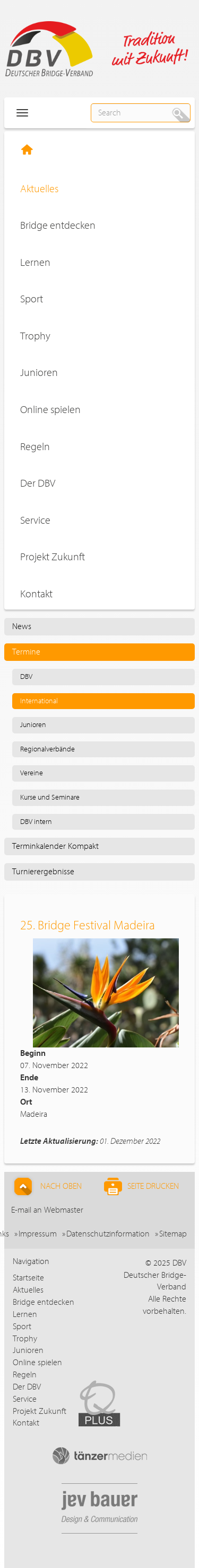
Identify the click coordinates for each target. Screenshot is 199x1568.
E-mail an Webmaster (47, 1210)
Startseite (28, 1278)
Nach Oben (46, 1186)
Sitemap (173, 1234)
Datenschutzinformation (108, 1234)
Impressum (38, 1234)
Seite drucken (141, 1186)
